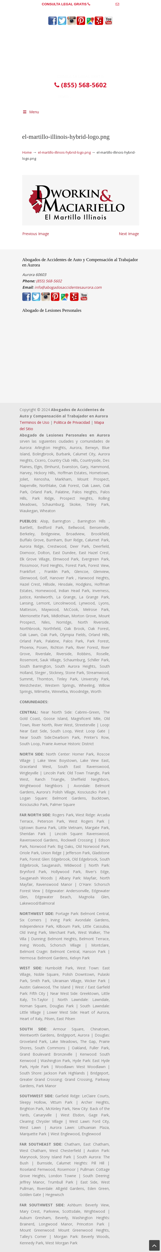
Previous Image (35, 233)
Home (27, 152)
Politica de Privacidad (72, 422)
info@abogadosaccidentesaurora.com (80, 12)
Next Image (129, 233)
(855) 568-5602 (103, 4)
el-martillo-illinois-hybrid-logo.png (64, 152)
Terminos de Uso (34, 422)
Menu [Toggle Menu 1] (30, 111)
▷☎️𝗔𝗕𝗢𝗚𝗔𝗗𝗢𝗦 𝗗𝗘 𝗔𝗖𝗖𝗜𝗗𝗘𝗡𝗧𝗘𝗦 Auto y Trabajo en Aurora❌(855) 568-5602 (80, 51)
